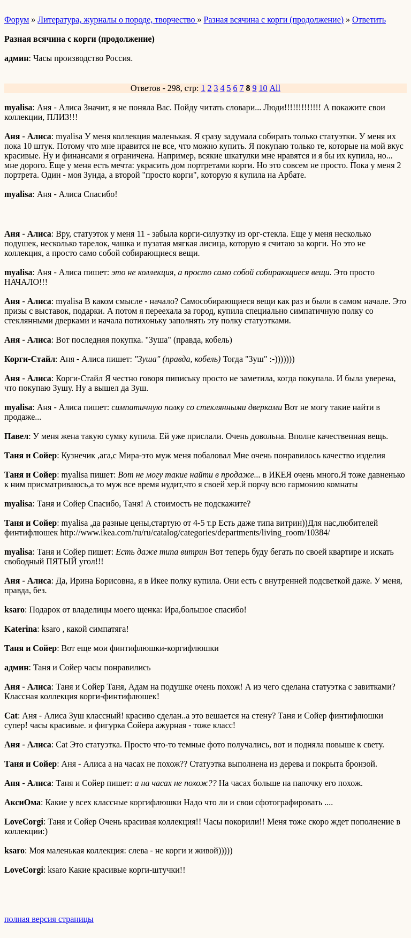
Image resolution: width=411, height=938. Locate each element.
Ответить (369, 19)
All (275, 88)
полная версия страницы (49, 919)
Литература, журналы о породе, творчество (117, 19)
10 (263, 88)
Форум (16, 19)
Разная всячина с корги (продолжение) (273, 19)
